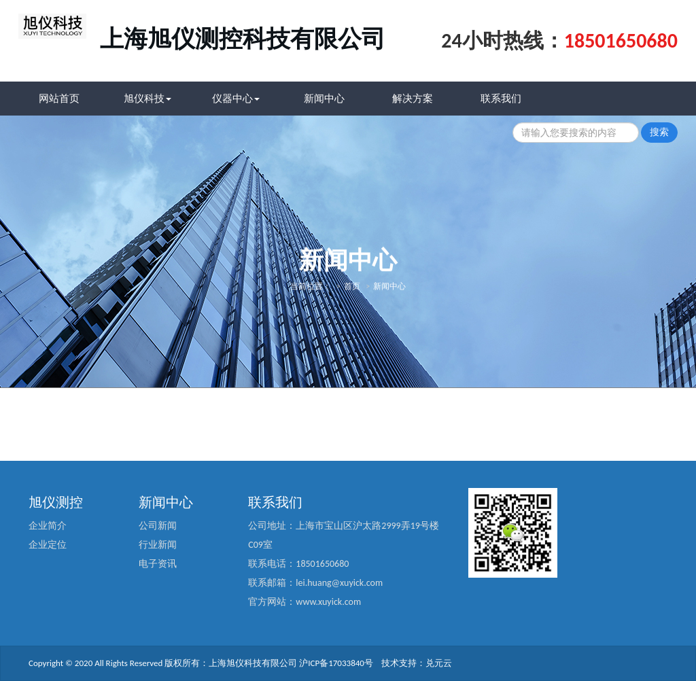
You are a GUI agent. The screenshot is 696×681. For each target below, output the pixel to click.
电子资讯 (158, 564)
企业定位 (48, 545)
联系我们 (501, 98)
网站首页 (59, 98)
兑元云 (438, 663)
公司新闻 (158, 525)
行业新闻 (158, 545)
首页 (352, 283)
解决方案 (412, 98)
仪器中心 (236, 98)
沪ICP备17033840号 (336, 663)
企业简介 (48, 525)
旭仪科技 (147, 98)
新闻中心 (324, 98)
